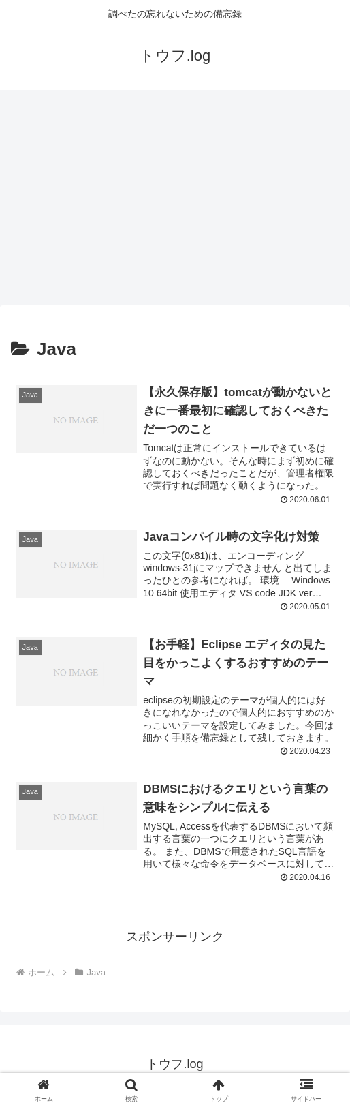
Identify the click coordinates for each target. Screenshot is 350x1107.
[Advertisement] (175, 201)
